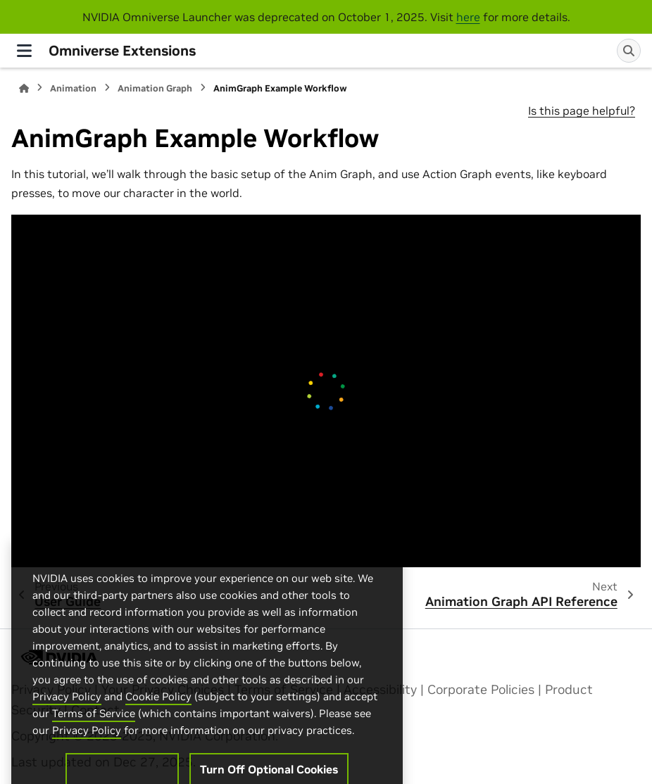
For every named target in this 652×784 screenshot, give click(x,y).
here (468, 17)
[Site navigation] (24, 51)
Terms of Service (93, 743)
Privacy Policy (66, 726)
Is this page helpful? (581, 110)
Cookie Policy (158, 726)
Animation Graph (155, 88)
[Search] (629, 51)
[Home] (24, 88)
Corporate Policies (480, 689)
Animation (73, 88)
